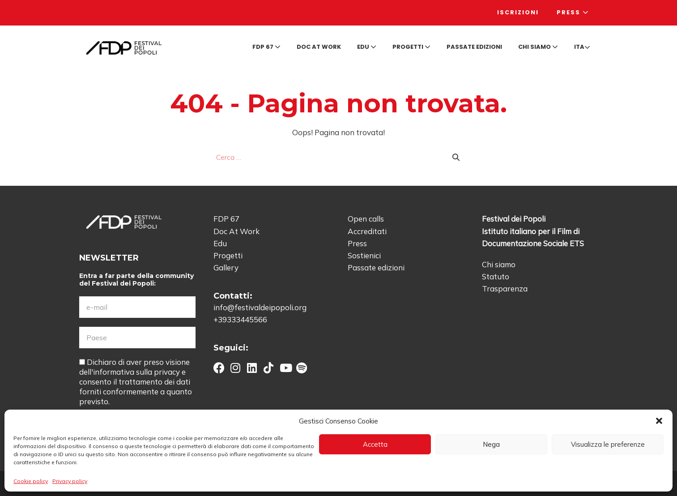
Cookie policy (30, 481)
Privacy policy (69, 481)
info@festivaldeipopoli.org (260, 307)
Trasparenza (505, 288)
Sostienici (364, 255)
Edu (366, 47)
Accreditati (367, 231)
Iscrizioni (518, 12)
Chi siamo (538, 47)
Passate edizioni (474, 47)
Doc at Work (319, 47)
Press (573, 12)
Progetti (411, 47)
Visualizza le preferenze (608, 444)
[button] (659, 420)
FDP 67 (266, 47)
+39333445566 (240, 319)
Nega (491, 444)
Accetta (375, 444)
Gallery (225, 267)
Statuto (495, 276)
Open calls (366, 218)
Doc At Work (236, 231)
